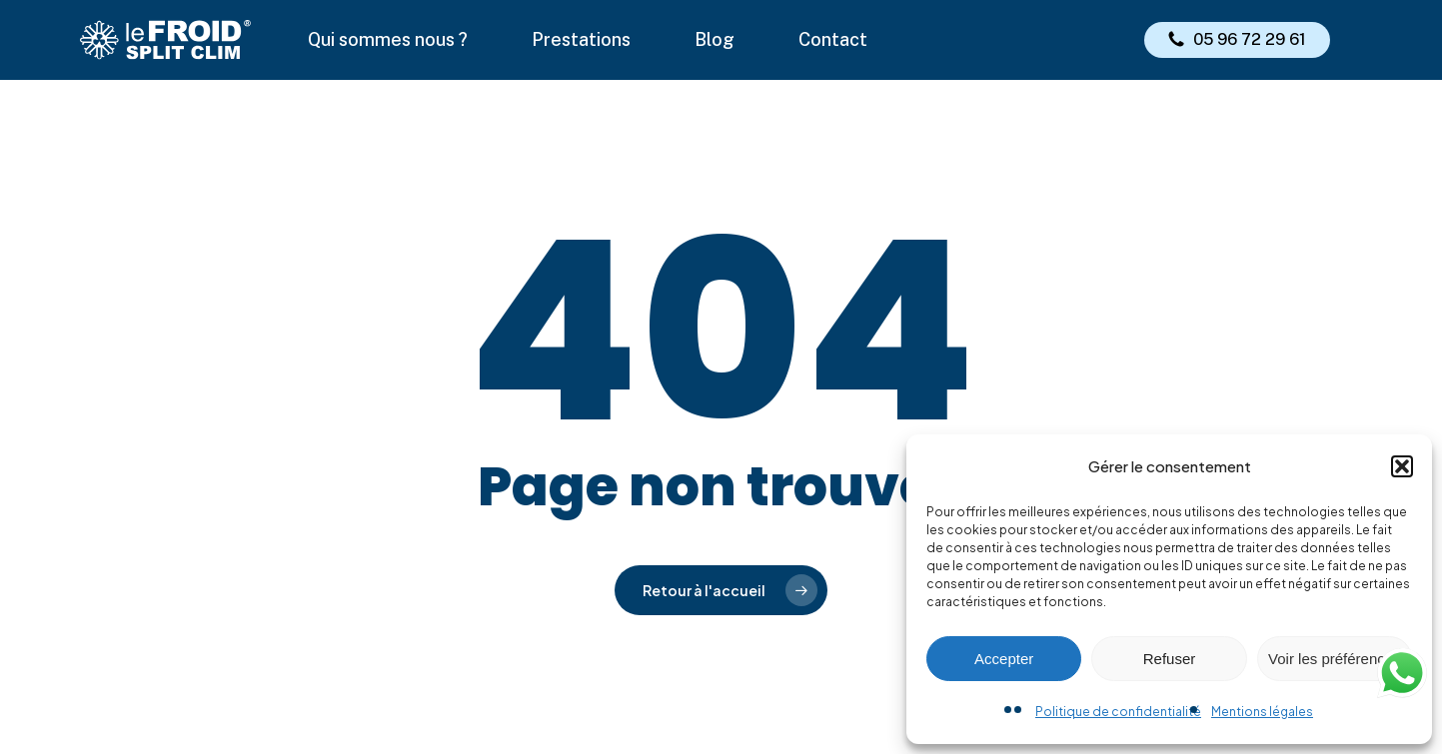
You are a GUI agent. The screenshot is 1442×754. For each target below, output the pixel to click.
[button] (1402, 466)
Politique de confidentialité (1118, 711)
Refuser (1169, 658)
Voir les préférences (1334, 658)
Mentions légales (1262, 711)
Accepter (1003, 658)
